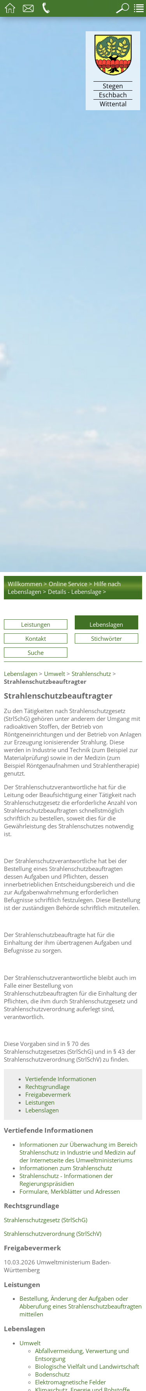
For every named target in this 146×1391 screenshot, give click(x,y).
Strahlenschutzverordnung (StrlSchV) (52, 1233)
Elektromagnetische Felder (70, 1382)
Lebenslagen (106, 624)
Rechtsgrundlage (47, 1087)
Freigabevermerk (48, 1094)
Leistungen (35, 624)
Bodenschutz (52, 1374)
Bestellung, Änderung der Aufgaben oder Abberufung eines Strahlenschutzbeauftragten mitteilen (80, 1306)
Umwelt (54, 674)
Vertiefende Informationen (60, 1079)
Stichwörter (106, 638)
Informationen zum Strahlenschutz (65, 1168)
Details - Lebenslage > (77, 591)
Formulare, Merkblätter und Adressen (69, 1191)
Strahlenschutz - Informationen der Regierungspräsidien (66, 1179)
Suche (36, 652)
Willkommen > (27, 584)
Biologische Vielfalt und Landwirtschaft (87, 1366)
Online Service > (70, 584)
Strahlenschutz (91, 674)
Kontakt (35, 638)
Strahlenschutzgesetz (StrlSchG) (45, 1220)
